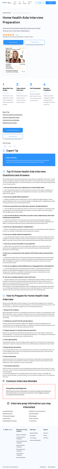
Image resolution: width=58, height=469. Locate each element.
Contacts (46, 438)
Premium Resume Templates (20, 450)
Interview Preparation (35, 440)
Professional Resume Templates (21, 442)
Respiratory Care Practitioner (37, 411)
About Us (46, 433)
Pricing (45, 435)
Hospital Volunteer (8, 411)
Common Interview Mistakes (11, 120)
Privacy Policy (43, 467)
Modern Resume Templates (20, 446)
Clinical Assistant (33, 414)
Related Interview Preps (10, 123)
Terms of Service (51, 467)
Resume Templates (21, 434)
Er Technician (32, 421)
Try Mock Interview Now (12, 130)
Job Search (32, 435)
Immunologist (32, 416)
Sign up (51, 3)
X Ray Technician (33, 418)
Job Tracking (24, 2)
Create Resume (34, 42)
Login (39, 3)
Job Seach (20, 2)
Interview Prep (30, 2)
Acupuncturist (7, 418)
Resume (9, 3)
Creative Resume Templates (20, 437)
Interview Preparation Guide (11, 117)
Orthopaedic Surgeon (9, 416)
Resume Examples (21, 457)
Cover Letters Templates (19, 454)
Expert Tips (6, 112)
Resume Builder (34, 433)
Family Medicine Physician (10, 421)
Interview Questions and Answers (12, 115)
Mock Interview (13, 42)
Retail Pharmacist (7, 414)
